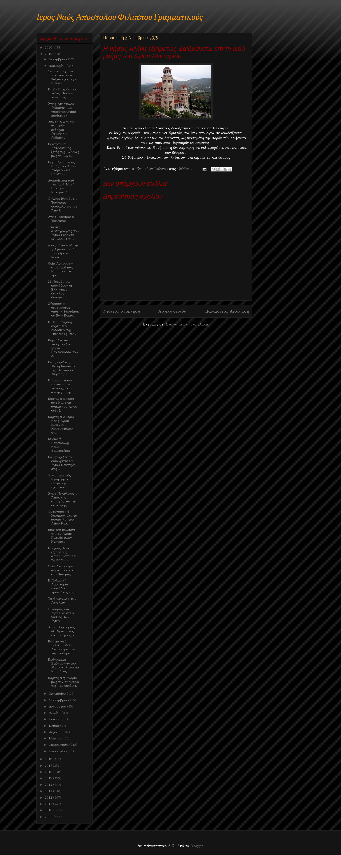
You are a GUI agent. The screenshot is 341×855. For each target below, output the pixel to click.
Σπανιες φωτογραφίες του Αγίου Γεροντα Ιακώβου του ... (63, 233)
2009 (49, 817)
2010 (49, 810)
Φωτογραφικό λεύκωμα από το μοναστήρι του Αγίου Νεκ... (62, 517)
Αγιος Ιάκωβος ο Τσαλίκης (61, 219)
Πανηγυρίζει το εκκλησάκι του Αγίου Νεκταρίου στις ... (63, 463)
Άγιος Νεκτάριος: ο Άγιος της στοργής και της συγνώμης (63, 499)
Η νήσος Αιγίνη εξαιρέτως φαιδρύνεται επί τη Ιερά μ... (62, 554)
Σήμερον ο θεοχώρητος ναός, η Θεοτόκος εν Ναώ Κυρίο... (63, 309)
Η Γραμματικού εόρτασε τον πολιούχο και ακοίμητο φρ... (60, 386)
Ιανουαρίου (58, 751)
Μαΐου (54, 726)
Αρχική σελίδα (172, 311)
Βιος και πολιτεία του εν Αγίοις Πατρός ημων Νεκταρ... (61, 535)
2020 (49, 47)
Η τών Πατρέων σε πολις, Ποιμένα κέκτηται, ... (62, 93)
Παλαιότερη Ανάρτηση (227, 311)
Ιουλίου (55, 713)
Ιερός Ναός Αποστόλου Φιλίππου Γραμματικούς (119, 17)
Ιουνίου (55, 719)
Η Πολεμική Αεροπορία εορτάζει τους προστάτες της (61, 586)
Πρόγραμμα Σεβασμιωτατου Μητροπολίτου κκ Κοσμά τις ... (63, 665)
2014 (49, 785)
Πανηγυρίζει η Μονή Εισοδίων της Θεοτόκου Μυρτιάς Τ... (61, 368)
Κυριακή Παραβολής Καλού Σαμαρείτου (59, 445)
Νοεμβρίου (58, 66)
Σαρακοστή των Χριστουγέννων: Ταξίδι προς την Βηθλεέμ (62, 77)
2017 (49, 766)
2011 (49, 804)
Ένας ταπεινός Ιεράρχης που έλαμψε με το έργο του (60, 481)
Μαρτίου (56, 738)
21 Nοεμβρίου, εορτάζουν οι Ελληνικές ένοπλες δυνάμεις (60, 289)
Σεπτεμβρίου (59, 700)
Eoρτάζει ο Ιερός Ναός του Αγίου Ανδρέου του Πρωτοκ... (62, 168)
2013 (49, 791)
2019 (49, 54)
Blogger (196, 846)
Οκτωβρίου (58, 694)
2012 (49, 798)
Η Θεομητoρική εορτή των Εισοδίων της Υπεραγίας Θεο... (62, 328)
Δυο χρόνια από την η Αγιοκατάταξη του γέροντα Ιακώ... (63, 251)
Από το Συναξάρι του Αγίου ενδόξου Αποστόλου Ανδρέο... (61, 130)
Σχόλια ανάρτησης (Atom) (187, 324)
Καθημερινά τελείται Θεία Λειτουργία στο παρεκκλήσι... (61, 647)
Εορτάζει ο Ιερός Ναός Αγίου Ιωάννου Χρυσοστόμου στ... (61, 424)
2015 (49, 778)
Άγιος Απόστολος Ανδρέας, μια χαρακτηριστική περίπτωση (62, 110)
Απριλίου (56, 732)
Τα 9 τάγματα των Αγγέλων (62, 600)
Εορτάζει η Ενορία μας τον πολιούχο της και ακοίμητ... (63, 682)
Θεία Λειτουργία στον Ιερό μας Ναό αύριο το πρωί (60, 269)
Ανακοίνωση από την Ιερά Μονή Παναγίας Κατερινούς (61, 186)
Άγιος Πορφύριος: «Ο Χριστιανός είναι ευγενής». (61, 631)
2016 (49, 772)
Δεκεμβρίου (58, 59)
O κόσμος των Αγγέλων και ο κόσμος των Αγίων (61, 615)
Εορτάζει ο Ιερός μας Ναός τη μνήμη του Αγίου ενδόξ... (62, 404)
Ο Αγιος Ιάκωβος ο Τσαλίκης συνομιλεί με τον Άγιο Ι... (62, 204)
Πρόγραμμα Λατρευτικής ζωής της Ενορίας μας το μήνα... (63, 150)
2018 (49, 759)
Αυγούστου (58, 706)
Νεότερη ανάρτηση (121, 311)
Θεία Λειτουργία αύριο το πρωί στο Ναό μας (60, 570)
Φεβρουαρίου (60, 745)
